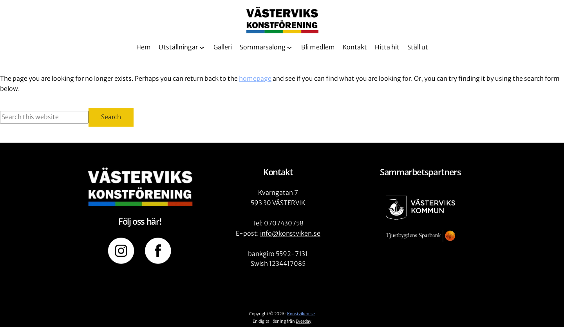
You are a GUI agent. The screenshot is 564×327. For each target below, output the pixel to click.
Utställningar (178, 47)
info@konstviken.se (290, 233)
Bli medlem (318, 47)
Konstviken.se (301, 313)
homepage (255, 78)
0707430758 (284, 223)
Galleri (222, 47)
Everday (303, 321)
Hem (143, 47)
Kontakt (355, 47)
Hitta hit (387, 47)
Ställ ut (417, 47)
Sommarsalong (263, 47)
